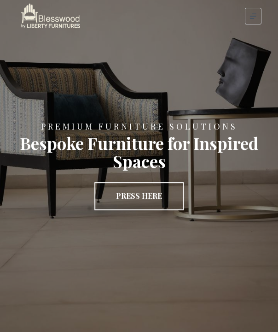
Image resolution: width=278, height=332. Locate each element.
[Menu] (253, 16)
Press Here (139, 196)
